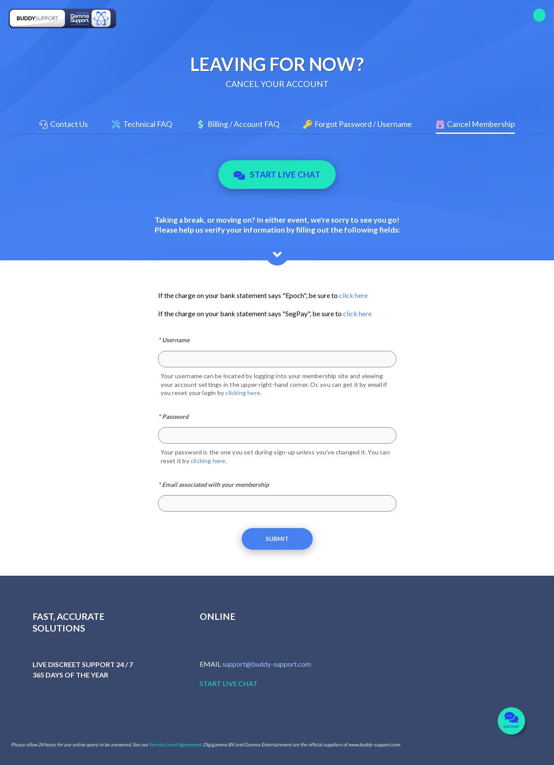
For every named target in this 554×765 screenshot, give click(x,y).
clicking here (242, 392)
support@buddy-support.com (266, 664)
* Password (173, 416)
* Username (173, 340)
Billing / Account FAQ (243, 124)
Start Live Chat (277, 174)
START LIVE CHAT (229, 683)
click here (353, 295)
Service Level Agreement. (175, 744)
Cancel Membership (481, 124)
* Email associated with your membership (213, 484)
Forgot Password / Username (363, 124)
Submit (277, 538)
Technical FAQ (147, 124)
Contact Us (69, 124)
